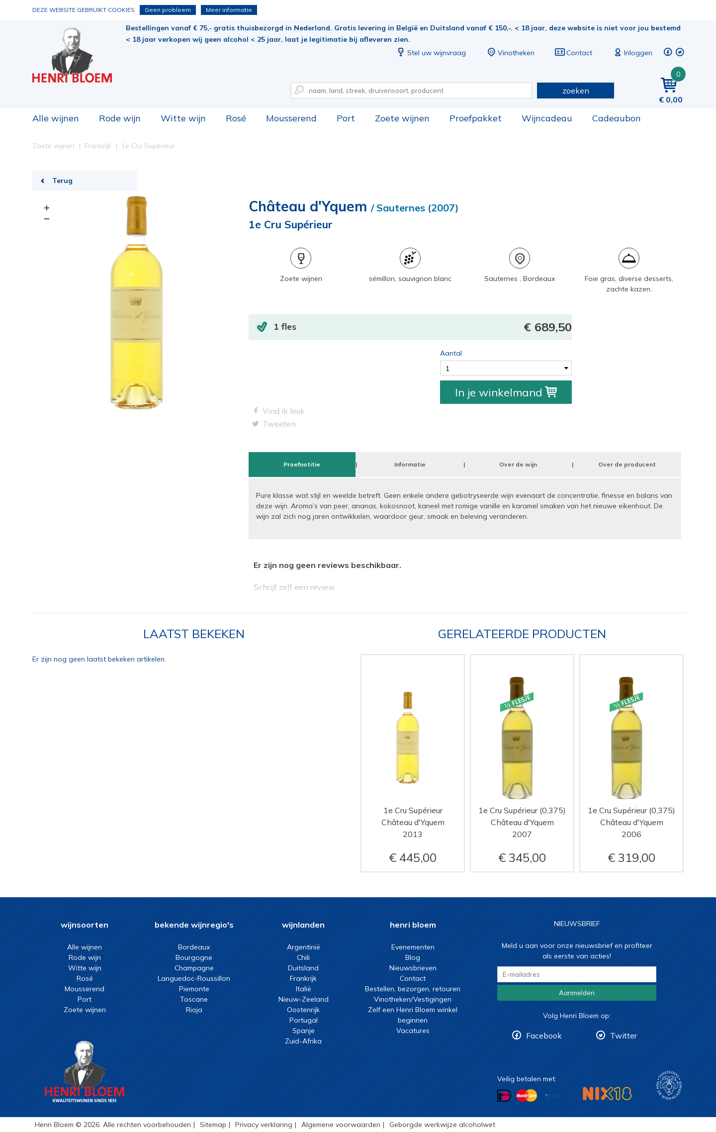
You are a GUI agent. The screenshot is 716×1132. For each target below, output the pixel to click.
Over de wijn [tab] (518, 464)
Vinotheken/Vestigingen (412, 999)
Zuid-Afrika (303, 1041)
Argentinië (303, 947)
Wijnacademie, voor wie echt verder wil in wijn (669, 1085)
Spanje (303, 1030)
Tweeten (279, 424)
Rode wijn (120, 118)
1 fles (422, 327)
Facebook (544, 1035)
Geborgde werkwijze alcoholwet (442, 1124)
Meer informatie (229, 9)
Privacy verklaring (263, 1124)
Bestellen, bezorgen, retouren (412, 988)
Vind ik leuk (284, 411)
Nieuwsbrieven (413, 967)
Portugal (303, 1020)
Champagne (194, 967)
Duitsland (303, 967)
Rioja (194, 1009)
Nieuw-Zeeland (303, 999)
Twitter (623, 1035)
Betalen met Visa (551, 1096)
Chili (303, 957)
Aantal (451, 353)
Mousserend (291, 118)
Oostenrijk (303, 1009)
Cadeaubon (616, 118)
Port (346, 118)
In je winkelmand (506, 392)
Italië (303, 988)
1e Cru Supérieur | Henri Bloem (79, 55)
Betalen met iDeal (504, 1096)
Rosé (236, 118)
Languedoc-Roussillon (194, 978)
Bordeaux (194, 947)
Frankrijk (303, 978)
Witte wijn (183, 118)
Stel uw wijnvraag (430, 52)
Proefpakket (475, 118)
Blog (412, 957)
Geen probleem (168, 9)
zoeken (575, 90)
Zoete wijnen (402, 118)
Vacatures (413, 1030)
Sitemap (213, 1124)
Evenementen (413, 947)
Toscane (194, 999)
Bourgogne (194, 957)
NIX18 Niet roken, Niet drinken (607, 1093)
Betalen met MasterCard (526, 1095)
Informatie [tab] (410, 464)
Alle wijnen (55, 118)
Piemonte (194, 988)
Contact (573, 52)
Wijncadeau (547, 118)
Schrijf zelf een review (294, 587)
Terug (62, 180)
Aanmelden (577, 993)
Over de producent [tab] (627, 464)
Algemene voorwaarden (340, 1124)
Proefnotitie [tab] (301, 464)
